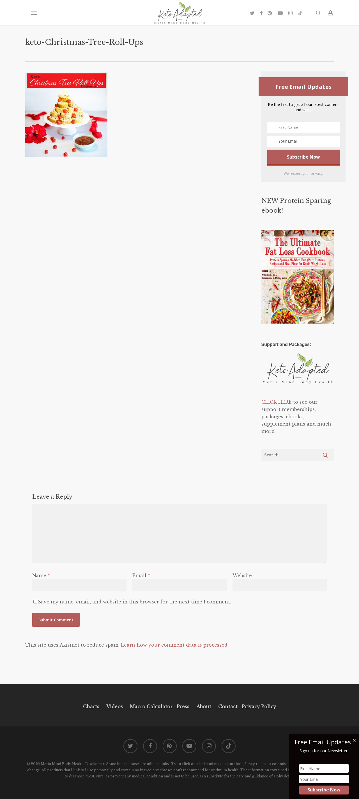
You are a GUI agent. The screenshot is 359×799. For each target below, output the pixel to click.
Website (242, 575)
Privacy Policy (258, 706)
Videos (114, 706)
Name (41, 575)
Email (141, 575)
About (203, 706)
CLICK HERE (276, 402)
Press (183, 706)
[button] (34, 13)
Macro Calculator (151, 706)
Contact (228, 706)
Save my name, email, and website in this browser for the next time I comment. (134, 602)
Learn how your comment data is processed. (175, 645)
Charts (91, 706)
